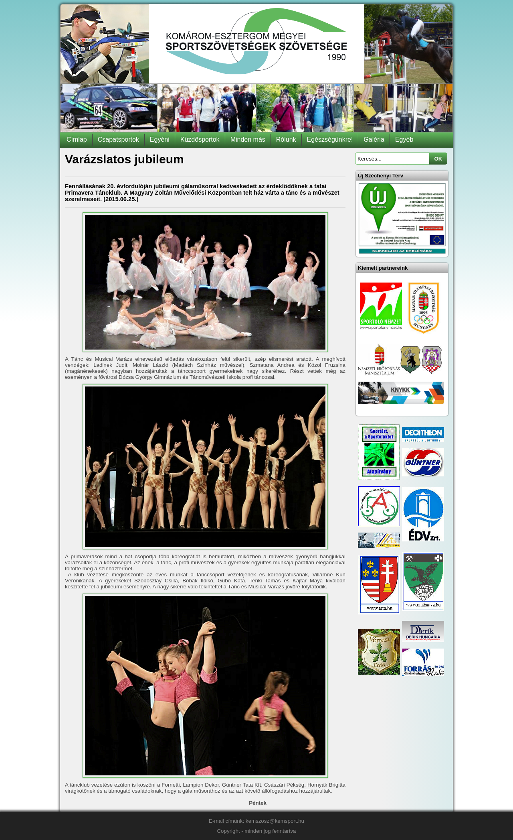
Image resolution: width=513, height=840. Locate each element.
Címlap (77, 139)
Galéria (374, 139)
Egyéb (404, 139)
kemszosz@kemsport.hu (275, 821)
